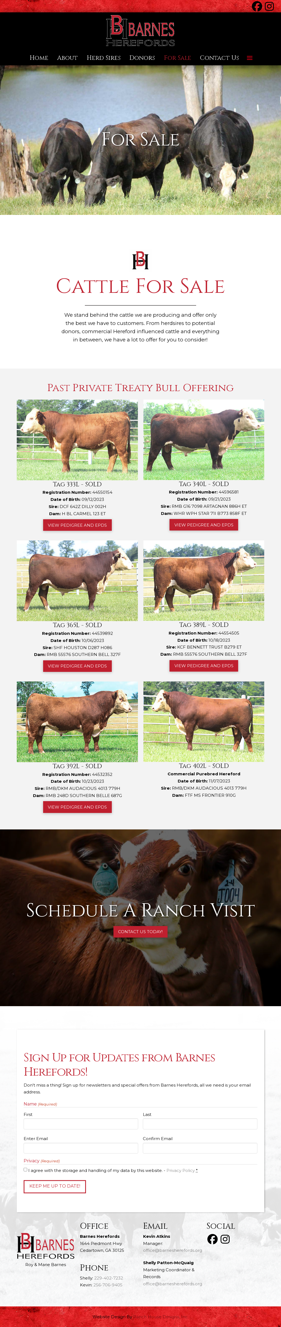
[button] (249, 58)
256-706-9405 (108, 1284)
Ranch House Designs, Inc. (160, 1316)
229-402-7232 (108, 1278)
